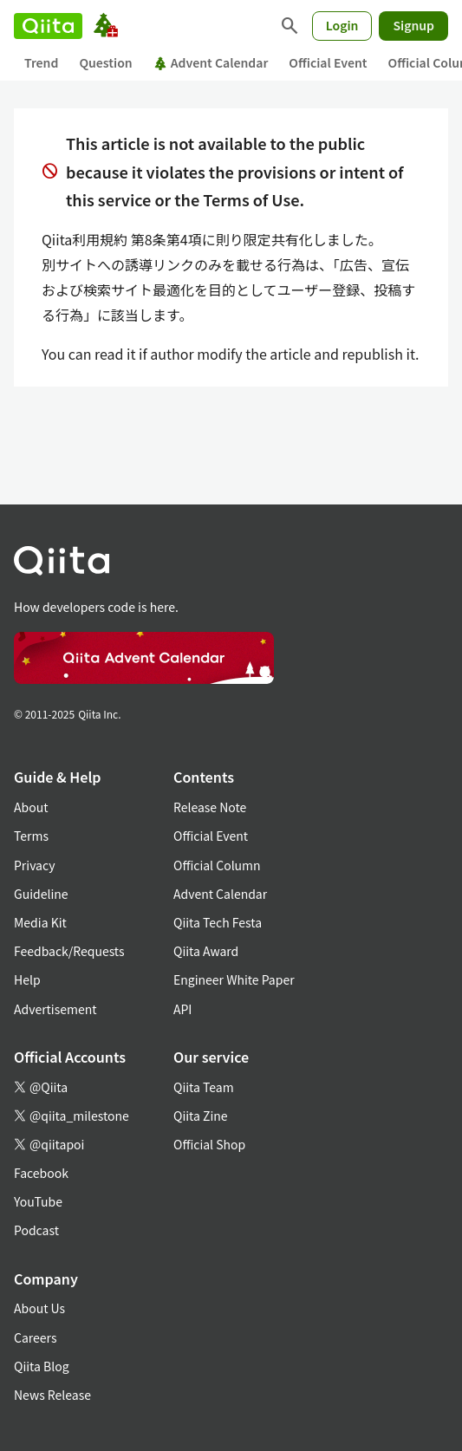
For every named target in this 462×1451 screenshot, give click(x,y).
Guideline (41, 893)
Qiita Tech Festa (217, 922)
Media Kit (40, 922)
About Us (39, 1308)
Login (342, 25)
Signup (413, 25)
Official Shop (209, 1144)
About (31, 807)
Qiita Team (203, 1087)
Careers (35, 1337)
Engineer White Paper (234, 979)
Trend (41, 62)
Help (27, 979)
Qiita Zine (200, 1115)
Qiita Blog (41, 1366)
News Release (52, 1394)
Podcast (36, 1230)
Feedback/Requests (69, 951)
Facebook (41, 1172)
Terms (31, 835)
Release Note (209, 807)
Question (105, 62)
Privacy (34, 865)
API (182, 1009)
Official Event (328, 62)
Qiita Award (205, 951)
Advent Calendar (211, 62)
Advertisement (55, 1009)
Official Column (217, 865)
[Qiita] (48, 26)
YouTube (38, 1201)
